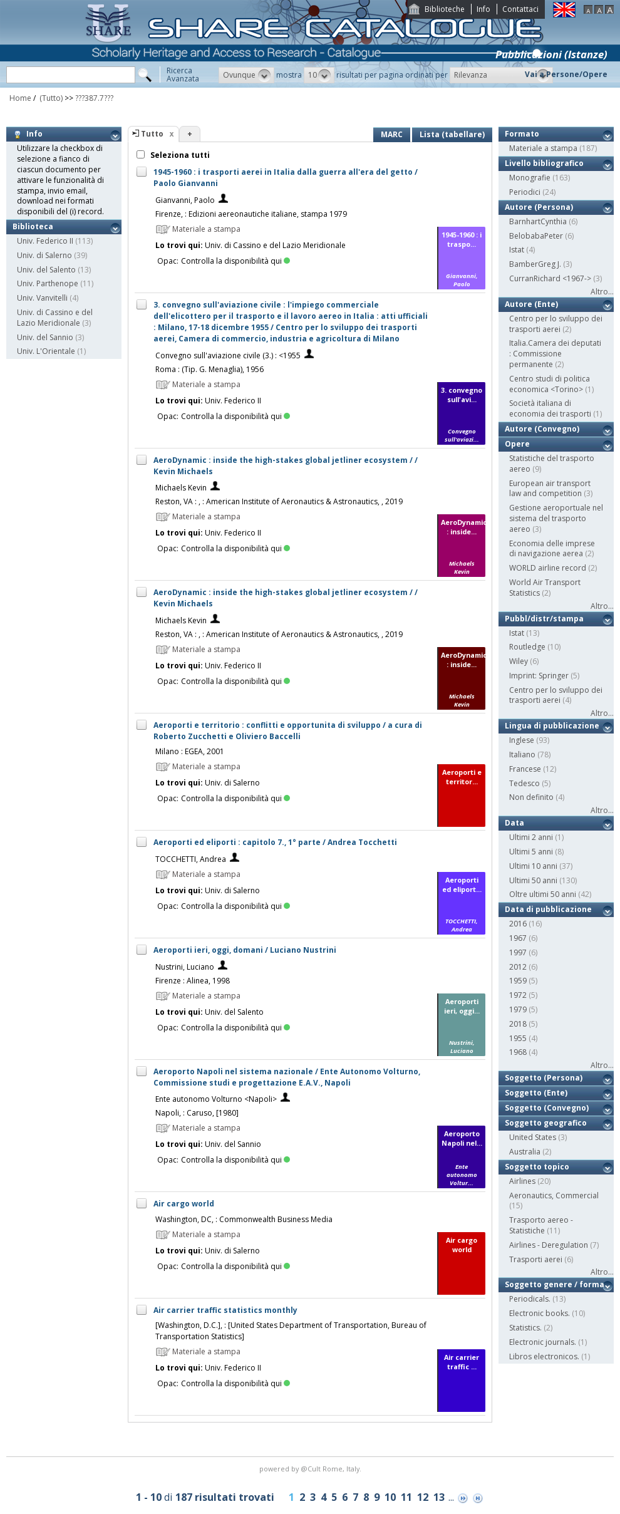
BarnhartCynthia (538, 221)
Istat (516, 249)
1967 (518, 938)
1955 (518, 1038)
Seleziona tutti (179, 155)
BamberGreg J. (535, 264)
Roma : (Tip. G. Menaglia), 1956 (209, 369)
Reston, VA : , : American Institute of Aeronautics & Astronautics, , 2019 (279, 501)
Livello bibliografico (544, 163)
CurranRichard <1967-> (550, 278)
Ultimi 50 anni (533, 880)
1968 (518, 1052)
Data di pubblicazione (548, 909)
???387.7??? (94, 98)
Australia (524, 1151)
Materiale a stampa (543, 148)
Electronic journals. (542, 1342)
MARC (392, 134)
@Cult (312, 1468)
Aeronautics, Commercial (554, 1195)
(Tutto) (50, 98)
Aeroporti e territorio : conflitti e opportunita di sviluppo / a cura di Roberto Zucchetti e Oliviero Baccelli (287, 731)
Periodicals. (529, 1299)
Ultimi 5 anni (531, 851)
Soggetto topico (537, 1166)
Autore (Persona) (539, 207)
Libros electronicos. (544, 1356)
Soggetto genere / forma (554, 1284)
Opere (517, 443)
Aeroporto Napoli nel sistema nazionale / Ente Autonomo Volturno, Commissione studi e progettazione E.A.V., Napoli (286, 1077)
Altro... (602, 291)
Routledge (527, 646)
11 (406, 1497)
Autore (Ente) (531, 304)
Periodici (524, 192)
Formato (522, 133)
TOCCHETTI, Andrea (190, 859)
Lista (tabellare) (452, 134)
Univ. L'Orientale (46, 351)
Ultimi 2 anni (531, 837)
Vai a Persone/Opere (566, 74)
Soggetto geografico (546, 1122)
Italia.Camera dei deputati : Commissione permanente (555, 354)
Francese (525, 769)
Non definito (531, 797)
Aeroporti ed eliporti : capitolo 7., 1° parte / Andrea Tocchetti (275, 842)
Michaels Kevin (181, 487)
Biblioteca (33, 226)
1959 (518, 980)
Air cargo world (183, 1203)
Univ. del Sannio (45, 337)
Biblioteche (445, 9)
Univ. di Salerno (44, 255)
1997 (518, 952)
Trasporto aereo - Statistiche (541, 1225)
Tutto (152, 133)
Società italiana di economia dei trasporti (550, 408)
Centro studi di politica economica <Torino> (549, 384)
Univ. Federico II (45, 241)
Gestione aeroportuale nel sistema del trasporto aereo (556, 518)
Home (20, 98)
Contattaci (520, 9)
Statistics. (525, 1327)
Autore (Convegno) (542, 428)
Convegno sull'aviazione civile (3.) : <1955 (228, 355)
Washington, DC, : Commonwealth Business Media (244, 1219)
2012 (518, 967)
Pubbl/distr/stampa (544, 618)
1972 (518, 995)
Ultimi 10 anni (533, 866)
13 (439, 1497)
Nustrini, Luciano (184, 967)
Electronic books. (539, 1313)
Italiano (522, 754)
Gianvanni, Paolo (185, 200)
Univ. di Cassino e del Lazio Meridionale (55, 317)
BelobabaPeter (536, 236)
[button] (246, 75)
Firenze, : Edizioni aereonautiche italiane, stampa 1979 (251, 214)
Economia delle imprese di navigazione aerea (552, 548)
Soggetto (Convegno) (547, 1107)
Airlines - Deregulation (548, 1245)
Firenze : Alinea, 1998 (192, 980)
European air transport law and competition (550, 488)
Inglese (521, 740)
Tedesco (524, 783)
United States (532, 1137)
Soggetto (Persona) (543, 1077)
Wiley (518, 661)
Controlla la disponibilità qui (235, 261)
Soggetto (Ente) (536, 1092)
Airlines (522, 1181)
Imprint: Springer (539, 675)
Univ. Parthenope (47, 283)
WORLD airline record (547, 568)
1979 (518, 1009)
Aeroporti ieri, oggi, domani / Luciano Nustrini (244, 950)
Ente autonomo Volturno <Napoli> (216, 1099)
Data (514, 822)
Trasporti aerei (535, 1259)
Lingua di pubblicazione (552, 725)
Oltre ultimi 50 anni (542, 894)
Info (483, 9)
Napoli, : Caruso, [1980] (197, 1112)
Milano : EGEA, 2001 (189, 751)
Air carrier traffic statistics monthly (225, 1310)
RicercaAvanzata (183, 74)
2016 (518, 923)
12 (422, 1497)
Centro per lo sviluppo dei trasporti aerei (555, 323)
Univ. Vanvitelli (42, 298)
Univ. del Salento (46, 269)
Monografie (529, 177)
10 (390, 1497)
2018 (518, 1024)
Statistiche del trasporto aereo (551, 463)
